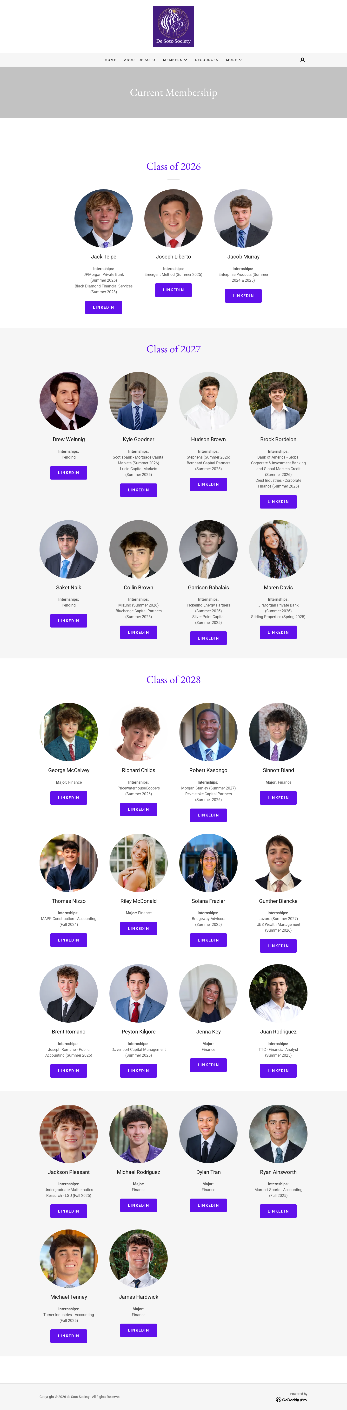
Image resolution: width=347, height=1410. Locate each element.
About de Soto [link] (139, 60)
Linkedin (103, 307)
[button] (175, 60)
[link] (173, 26)
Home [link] (110, 60)
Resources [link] (206, 60)
